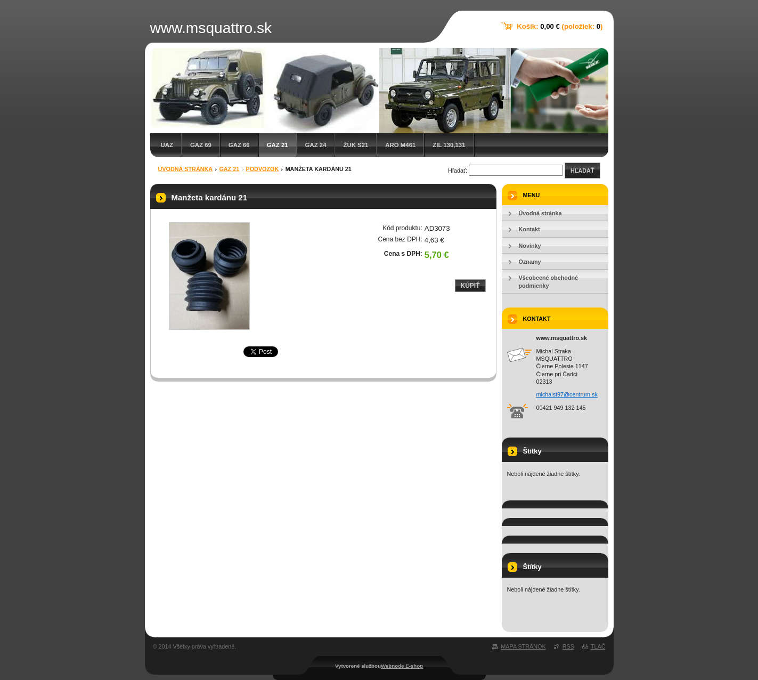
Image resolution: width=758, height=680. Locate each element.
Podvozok (262, 169)
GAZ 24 (316, 145)
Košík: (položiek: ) (559, 26)
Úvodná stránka (185, 169)
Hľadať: (457, 170)
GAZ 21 (277, 145)
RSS (568, 646)
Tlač (598, 646)
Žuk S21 (355, 145)
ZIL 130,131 (449, 145)
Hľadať (582, 170)
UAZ (167, 145)
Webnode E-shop (402, 666)
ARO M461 (400, 145)
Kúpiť (470, 285)
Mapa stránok (523, 646)
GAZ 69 (200, 145)
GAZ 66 (239, 145)
